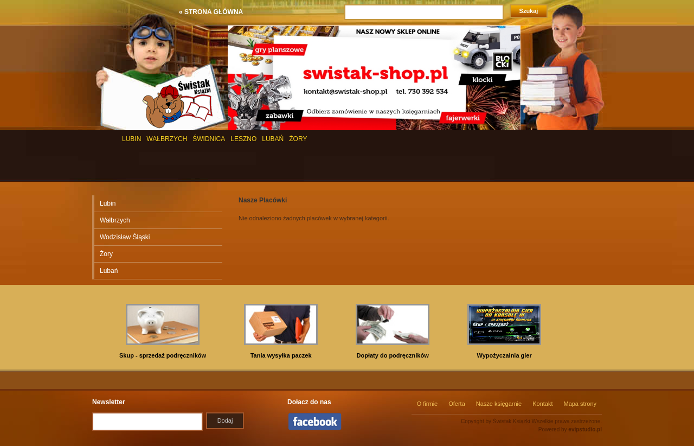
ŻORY (298, 139)
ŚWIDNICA (208, 139)
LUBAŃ (273, 139)
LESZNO (243, 139)
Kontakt (542, 403)
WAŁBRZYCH (166, 139)
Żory (106, 254)
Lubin (107, 203)
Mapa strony (579, 403)
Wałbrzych (115, 220)
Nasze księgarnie (499, 403)
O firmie (427, 403)
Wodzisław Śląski (125, 237)
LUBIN (131, 139)
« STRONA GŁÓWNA (211, 12)
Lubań (109, 271)
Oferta (456, 403)
